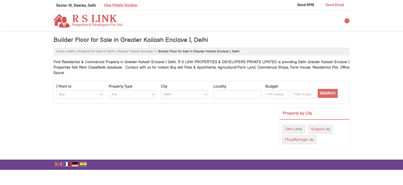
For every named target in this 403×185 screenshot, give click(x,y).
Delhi (71, 51)
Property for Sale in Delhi (96, 51)
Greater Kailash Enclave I (135, 51)
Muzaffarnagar (296, 139)
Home (60, 51)
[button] (121, 5)
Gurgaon (318, 129)
